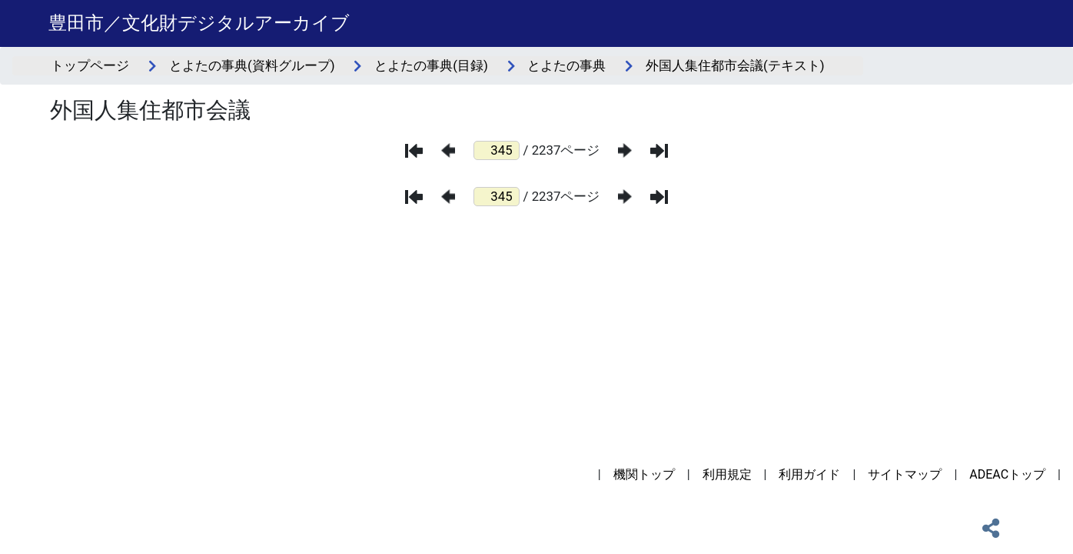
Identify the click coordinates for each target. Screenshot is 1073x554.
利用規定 (727, 474)
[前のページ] (448, 150)
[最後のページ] (659, 151)
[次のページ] (625, 150)
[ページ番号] (496, 150)
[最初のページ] (414, 151)
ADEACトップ (1007, 474)
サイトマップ (905, 474)
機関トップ (644, 474)
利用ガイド (809, 474)
